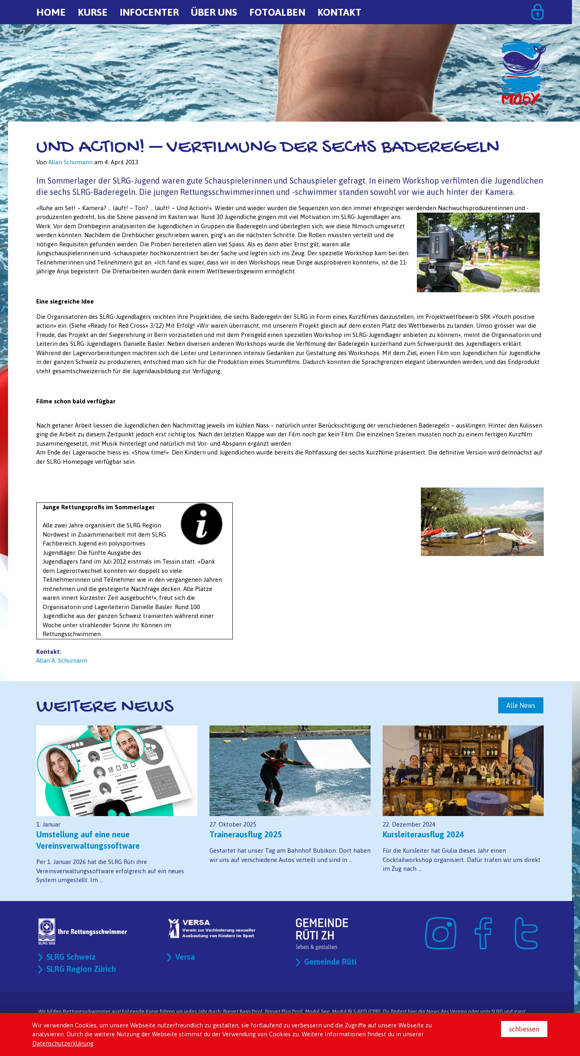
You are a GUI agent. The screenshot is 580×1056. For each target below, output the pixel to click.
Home (51, 12)
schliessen (524, 1029)
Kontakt (339, 12)
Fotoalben (277, 12)
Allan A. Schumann (61, 660)
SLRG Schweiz (71, 957)
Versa (185, 957)
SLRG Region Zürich (81, 969)
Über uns (214, 12)
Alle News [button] (520, 705)
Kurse (93, 12)
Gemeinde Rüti (330, 962)
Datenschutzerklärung (62, 1043)
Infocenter (149, 12)
